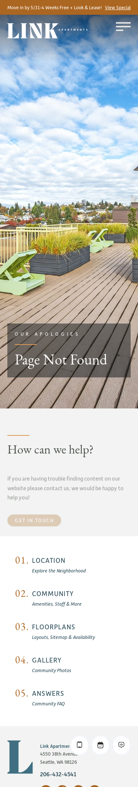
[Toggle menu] (123, 26)
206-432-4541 (58, 774)
